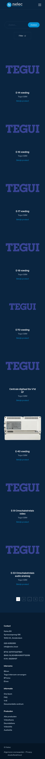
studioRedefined (15, 755)
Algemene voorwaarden (14, 752)
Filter (21, 35)
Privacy (29, 752)
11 (35, 599)
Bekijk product (22, 101)
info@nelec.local (11, 646)
